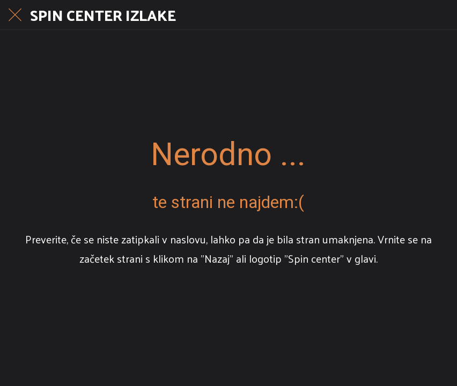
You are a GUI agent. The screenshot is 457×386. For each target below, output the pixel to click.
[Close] (15, 15)
